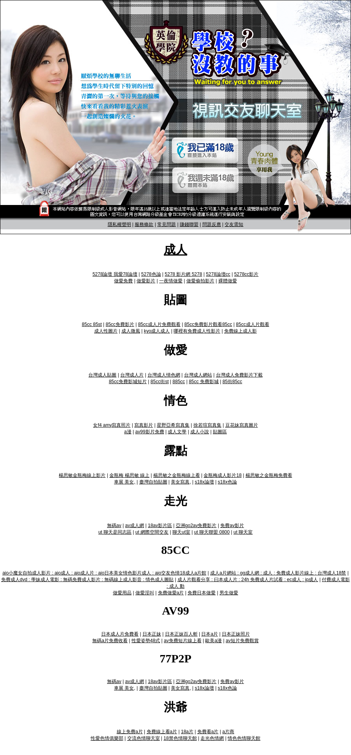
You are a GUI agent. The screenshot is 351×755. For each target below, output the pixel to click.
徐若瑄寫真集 (207, 425)
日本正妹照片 (236, 634)
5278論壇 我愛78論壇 (115, 274)
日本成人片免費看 (120, 634)
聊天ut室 (181, 532)
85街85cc (232, 381)
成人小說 (199, 431)
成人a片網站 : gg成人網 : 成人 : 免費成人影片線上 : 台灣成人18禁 (278, 573)
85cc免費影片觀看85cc (208, 324)
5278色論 (151, 274)
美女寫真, (181, 482)
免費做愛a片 (171, 593)
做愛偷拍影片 (200, 281)
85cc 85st (92, 324)
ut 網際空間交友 (151, 532)
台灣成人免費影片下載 (239, 375)
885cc (178, 381)
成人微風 (130, 331)
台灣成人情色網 (163, 375)
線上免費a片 (130, 731)
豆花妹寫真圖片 (241, 425)
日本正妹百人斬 (181, 634)
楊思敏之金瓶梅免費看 (269, 475)
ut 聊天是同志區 (115, 532)
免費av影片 (232, 525)
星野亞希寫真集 (173, 425)
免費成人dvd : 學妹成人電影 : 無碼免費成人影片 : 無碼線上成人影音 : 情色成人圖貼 (87, 579)
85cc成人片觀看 (252, 324)
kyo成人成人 (157, 331)
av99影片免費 (149, 431)
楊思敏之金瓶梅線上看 (176, 475)
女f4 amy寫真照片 (111, 425)
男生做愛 (228, 593)
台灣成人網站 (198, 375)
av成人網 (134, 525)
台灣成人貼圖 (102, 375)
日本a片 (209, 634)
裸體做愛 (227, 281)
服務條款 (144, 224)
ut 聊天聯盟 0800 (212, 532)
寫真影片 (143, 425)
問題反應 (211, 224)
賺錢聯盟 (189, 224)
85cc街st (160, 381)
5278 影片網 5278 (183, 274)
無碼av (114, 525)
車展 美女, (124, 482)
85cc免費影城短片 (128, 381)
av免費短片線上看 (183, 640)
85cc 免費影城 (204, 381)
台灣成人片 (132, 375)
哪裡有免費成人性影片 (197, 331)
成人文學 (177, 431)
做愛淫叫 (144, 593)
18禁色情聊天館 (180, 738)
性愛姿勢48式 (146, 640)
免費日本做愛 (202, 593)
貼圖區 (220, 431)
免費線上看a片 (162, 731)
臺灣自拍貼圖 (153, 482)
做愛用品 (122, 593)
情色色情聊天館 (244, 738)
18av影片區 (160, 525)
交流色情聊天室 (143, 738)
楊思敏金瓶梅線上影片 (82, 475)
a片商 (228, 731)
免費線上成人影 (240, 331)
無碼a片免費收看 (110, 640)
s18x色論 (227, 482)
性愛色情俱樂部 (107, 738)
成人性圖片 (106, 331)
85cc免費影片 (120, 324)
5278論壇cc (218, 274)
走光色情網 (212, 738)
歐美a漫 (213, 640)
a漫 (128, 431)
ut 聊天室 (243, 532)
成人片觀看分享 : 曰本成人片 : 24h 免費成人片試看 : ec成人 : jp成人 (247, 579)
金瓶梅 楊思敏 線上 (129, 475)
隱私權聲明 (119, 224)
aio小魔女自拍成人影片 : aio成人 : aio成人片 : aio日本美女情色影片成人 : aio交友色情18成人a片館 (104, 573)
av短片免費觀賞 (242, 640)
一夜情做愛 (171, 281)
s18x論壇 (204, 482)
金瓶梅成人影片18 (222, 475)
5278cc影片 (246, 274)
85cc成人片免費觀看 (159, 324)
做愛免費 (123, 281)
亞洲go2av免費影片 (196, 525)
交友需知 (234, 224)
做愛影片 (146, 281)
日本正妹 (151, 634)
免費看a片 (208, 731)
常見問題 (166, 224)
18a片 (187, 731)
